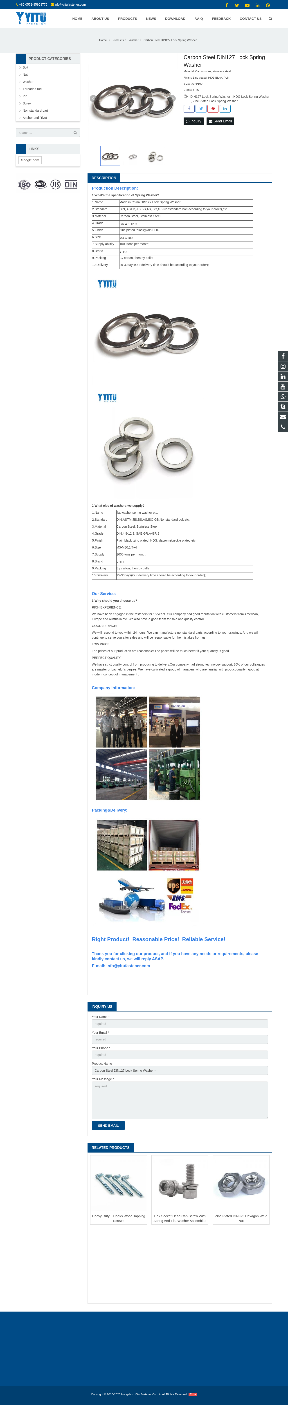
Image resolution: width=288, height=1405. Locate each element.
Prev (93, 98)
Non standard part (35, 110)
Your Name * (101, 1017)
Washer (28, 82)
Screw (27, 103)
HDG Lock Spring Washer (251, 96)
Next (172, 98)
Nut (25, 74)
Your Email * (100, 1032)
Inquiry (193, 121)
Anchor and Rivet (35, 117)
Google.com (30, 160)
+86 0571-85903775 (33, 4)
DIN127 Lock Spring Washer (210, 96)
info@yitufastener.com (70, 4)
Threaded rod (32, 89)
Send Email (220, 121)
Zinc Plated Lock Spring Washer (215, 101)
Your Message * (103, 1079)
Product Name (102, 1063)
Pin (25, 96)
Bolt (25, 67)
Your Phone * (101, 1048)
